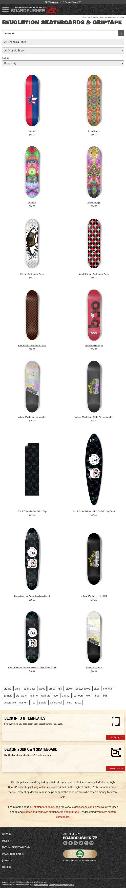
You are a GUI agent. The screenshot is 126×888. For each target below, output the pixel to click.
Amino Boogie (93, 202)
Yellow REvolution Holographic (32, 417)
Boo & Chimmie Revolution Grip (32, 511)
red (33, 702)
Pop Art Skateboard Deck (32, 274)
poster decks (83, 688)
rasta (78, 702)
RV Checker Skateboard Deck (32, 345)
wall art (45, 695)
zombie (8, 695)
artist (52, 688)
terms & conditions (41, 885)
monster (108, 688)
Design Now (116, 768)
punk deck (29, 688)
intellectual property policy (64, 885)
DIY (105, 695)
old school (56, 702)
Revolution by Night (94, 345)
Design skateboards (15, 847)
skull (96, 688)
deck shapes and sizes (87, 807)
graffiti (7, 688)
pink (17, 688)
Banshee (32, 202)
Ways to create (12, 854)
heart (69, 702)
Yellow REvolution (94, 667)
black (69, 688)
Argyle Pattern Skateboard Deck (94, 274)
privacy (51, 885)
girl (60, 688)
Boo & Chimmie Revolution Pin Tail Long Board (94, 511)
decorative (10, 702)
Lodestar (32, 131)
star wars (21, 695)
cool (55, 695)
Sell (6, 867)
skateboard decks (44, 807)
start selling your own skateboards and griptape (51, 812)
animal (66, 695)
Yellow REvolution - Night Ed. (94, 596)
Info (6, 834)
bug (97, 695)
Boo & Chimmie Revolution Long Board (32, 596)
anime (34, 695)
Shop (84, 17)
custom (23, 702)
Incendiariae (94, 131)
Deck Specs (117, 737)
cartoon (78, 695)
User (6, 841)
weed (42, 688)
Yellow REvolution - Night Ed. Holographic (94, 417)
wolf (88, 695)
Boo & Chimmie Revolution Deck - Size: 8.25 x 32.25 (32, 667)
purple (42, 702)
